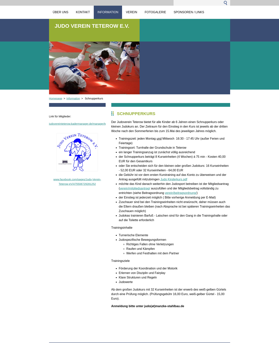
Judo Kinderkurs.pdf (173, 179)
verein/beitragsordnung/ (181, 193)
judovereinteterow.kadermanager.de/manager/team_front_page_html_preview (95, 123)
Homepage (55, 98)
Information (73, 98)
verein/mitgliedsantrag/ (135, 188)
